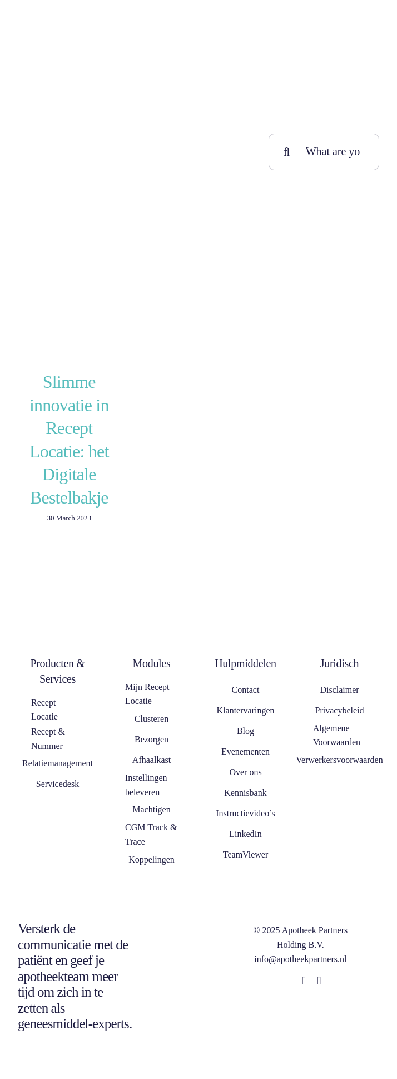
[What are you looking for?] (324, 152)
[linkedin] (304, 980)
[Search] (287, 152)
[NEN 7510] (187, 920)
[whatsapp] (319, 980)
